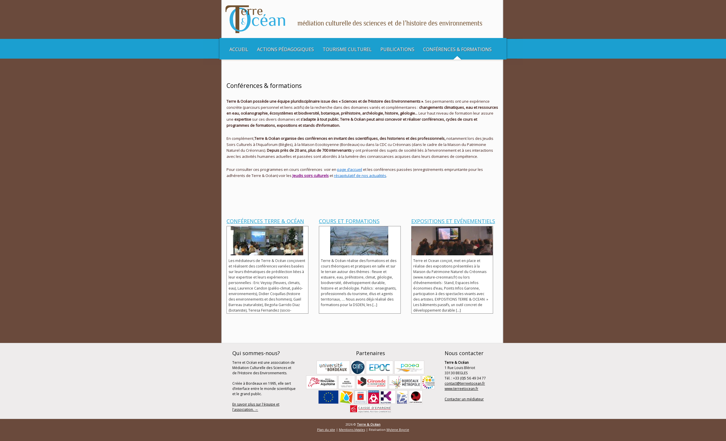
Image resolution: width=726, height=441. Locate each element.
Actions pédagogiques (285, 49)
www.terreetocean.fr (461, 388)
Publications (397, 49)
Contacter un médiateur (464, 399)
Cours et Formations (349, 221)
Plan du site (326, 429)
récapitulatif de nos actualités (360, 175)
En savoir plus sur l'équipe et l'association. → (255, 407)
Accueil (238, 49)
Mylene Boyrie (398, 429)
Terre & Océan (368, 424)
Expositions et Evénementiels (453, 221)
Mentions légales (352, 429)
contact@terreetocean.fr (465, 383)
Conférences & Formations (457, 49)
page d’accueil (349, 169)
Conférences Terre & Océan (265, 221)
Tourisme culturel (347, 49)
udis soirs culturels (312, 175)
